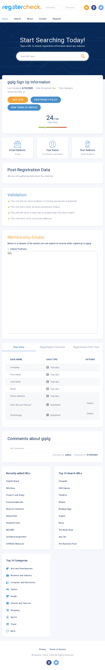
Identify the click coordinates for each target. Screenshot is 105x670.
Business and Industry (19, 575)
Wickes (62, 502)
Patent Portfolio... (19, 249)
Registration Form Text (86, 347)
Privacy (42, 649)
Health (11, 596)
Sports (11, 617)
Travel (11, 624)
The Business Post (68, 544)
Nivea (61, 523)
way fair (62, 537)
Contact (42, 18)
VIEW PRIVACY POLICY (46, 99)
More (11, 631)
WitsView (10, 488)
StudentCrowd (13, 523)
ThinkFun (63, 495)
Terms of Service (57, 649)
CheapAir (63, 481)
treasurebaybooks (14, 502)
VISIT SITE (17, 99)
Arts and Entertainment (19, 568)
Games (11, 589)
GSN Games (64, 488)
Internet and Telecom (18, 603)
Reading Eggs (65, 509)
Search (17, 18)
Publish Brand (12, 481)
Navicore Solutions (15, 509)
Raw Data (18, 347)
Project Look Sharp (15, 495)
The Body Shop (66, 530)
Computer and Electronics (20, 582)
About (30, 18)
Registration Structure (52, 347)
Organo (62, 516)
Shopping (12, 610)
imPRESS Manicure (15, 544)
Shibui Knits (11, 516)
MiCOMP (10, 530)
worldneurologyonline (16, 537)
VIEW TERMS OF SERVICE (24, 107)
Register (56, 18)
